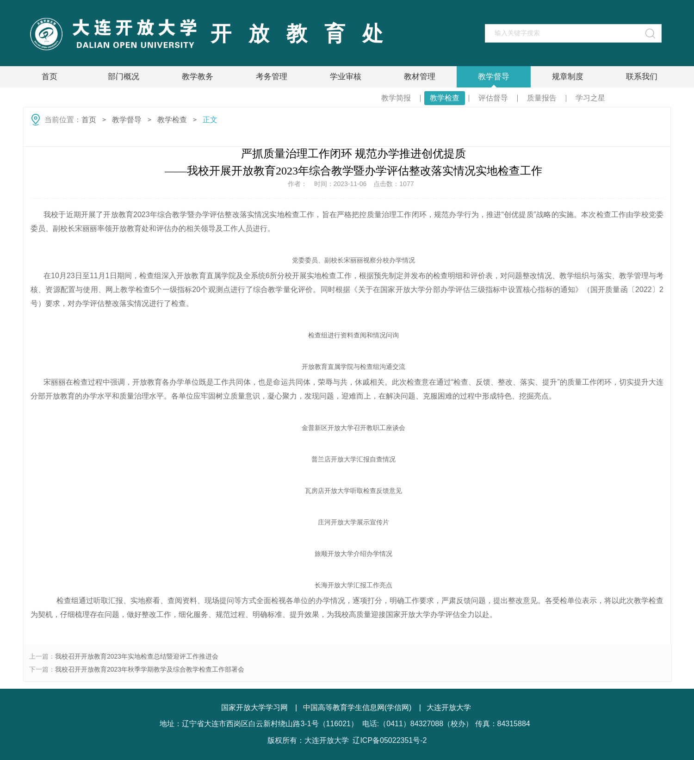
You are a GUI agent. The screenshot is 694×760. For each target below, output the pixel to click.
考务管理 (271, 76)
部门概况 (123, 76)
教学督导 (493, 76)
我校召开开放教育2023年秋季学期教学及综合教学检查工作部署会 (149, 669)
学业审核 (345, 76)
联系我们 (641, 76)
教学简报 (396, 98)
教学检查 (444, 98)
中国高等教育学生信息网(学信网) (357, 707)
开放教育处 (305, 33)
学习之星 (590, 98)
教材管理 (419, 76)
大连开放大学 (449, 707)
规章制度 (567, 76)
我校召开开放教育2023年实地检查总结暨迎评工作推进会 (136, 656)
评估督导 (493, 98)
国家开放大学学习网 (254, 707)
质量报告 (542, 98)
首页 (49, 76)
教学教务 (197, 76)
